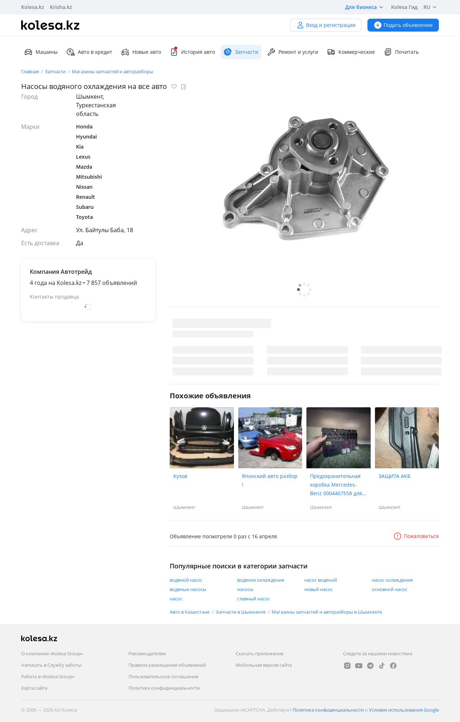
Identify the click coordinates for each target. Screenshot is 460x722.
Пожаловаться (416, 536)
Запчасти (56, 71)
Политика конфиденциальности (164, 688)
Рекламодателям (147, 653)
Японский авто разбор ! (269, 480)
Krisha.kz (61, 7)
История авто (192, 52)
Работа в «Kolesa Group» (48, 676)
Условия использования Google (404, 710)
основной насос (389, 589)
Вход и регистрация (326, 25)
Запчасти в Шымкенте (241, 612)
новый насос (318, 589)
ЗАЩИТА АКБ (394, 476)
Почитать (401, 52)
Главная (30, 71)
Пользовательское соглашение (163, 676)
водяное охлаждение (260, 580)
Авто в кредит (89, 52)
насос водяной (320, 580)
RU (431, 7)
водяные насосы (188, 589)
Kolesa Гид (404, 7)
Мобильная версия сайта (264, 665)
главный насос (253, 598)
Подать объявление (403, 25)
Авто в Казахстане (190, 612)
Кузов (180, 476)
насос (176, 598)
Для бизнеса (365, 7)
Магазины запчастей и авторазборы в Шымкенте (327, 612)
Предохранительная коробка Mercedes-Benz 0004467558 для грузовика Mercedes (336, 485)
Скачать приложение (259, 653)
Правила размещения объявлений (167, 665)
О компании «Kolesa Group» (52, 653)
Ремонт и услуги (292, 52)
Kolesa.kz (32, 7)
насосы (245, 589)
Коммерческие (351, 52)
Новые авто (141, 52)
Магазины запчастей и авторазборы (112, 71)
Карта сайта (34, 688)
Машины (41, 52)
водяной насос (186, 580)
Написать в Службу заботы (51, 665)
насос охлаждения (392, 580)
